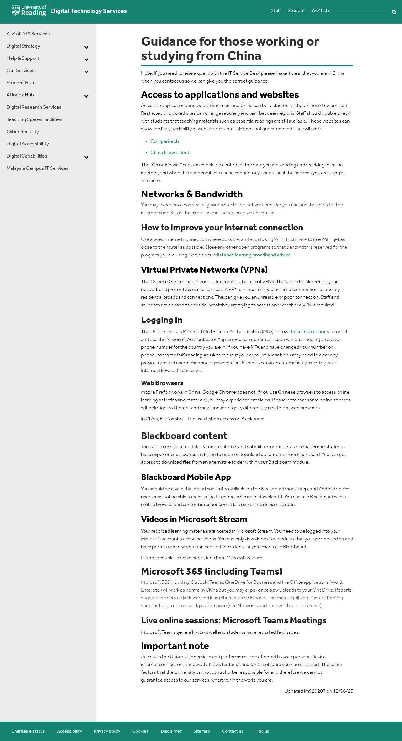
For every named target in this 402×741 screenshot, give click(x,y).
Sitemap (202, 731)
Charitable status (28, 731)
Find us (262, 731)
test (184, 152)
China (157, 152)
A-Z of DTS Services (28, 34)
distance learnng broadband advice (253, 255)
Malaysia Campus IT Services (38, 168)
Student (296, 10)
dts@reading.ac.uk (194, 355)
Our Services (21, 70)
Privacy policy (107, 731)
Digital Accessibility (28, 144)
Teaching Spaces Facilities (34, 119)
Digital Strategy (23, 46)
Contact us (232, 731)
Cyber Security (23, 131)
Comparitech (164, 141)
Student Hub (20, 83)
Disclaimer (171, 731)
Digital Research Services (34, 107)
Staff (276, 10)
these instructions (309, 332)
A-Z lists (321, 10)
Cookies (140, 731)
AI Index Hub (20, 95)
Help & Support (23, 58)
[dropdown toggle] (86, 47)
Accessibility (69, 731)
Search (394, 12)
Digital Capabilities (27, 156)
